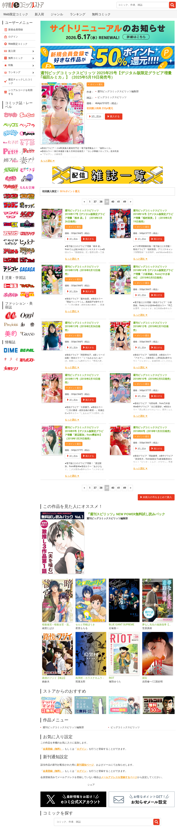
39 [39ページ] (106, 183)
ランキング (64, 812)
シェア (91, 766)
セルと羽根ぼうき (85, 606)
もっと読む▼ (47, 142)
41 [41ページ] (118, 183)
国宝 (144, 659)
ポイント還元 (96, 66)
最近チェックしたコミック (131, 812)
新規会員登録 (15, 11)
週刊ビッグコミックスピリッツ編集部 (118, 73)
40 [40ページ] (112, 183)
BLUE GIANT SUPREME (121, 606)
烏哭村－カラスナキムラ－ (90, 659)
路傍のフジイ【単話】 (54, 659)
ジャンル (94, 812)
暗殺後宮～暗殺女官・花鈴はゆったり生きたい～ (57, 606)
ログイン (81, 730)
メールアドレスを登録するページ (119, 759)
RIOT (111, 659)
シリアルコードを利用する (20, 73)
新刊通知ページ (85, 746)
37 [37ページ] (95, 183)
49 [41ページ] (124, 183)
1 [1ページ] (89, 183)
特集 (79, 812)
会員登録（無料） (52, 730)
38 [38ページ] (101, 183)
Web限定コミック (18, 25)
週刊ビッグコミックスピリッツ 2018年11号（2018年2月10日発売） (82, 360)
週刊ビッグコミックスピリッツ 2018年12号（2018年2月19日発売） (151, 308)
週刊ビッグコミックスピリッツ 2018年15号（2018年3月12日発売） (82, 252)
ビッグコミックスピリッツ (112, 79)
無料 (108, 812)
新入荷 (48, 812)
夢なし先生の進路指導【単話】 (157, 606)
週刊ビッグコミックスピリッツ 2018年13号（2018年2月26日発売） (82, 308)
